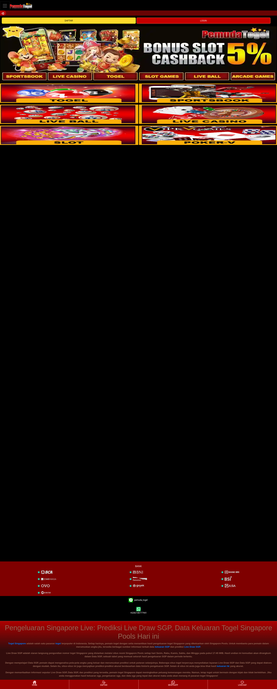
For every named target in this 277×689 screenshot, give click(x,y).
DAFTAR (69, 20)
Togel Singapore (17, 643)
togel (58, 643)
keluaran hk (223, 666)
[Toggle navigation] (5, 5)
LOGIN (203, 20)
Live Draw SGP (192, 646)
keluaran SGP (162, 646)
